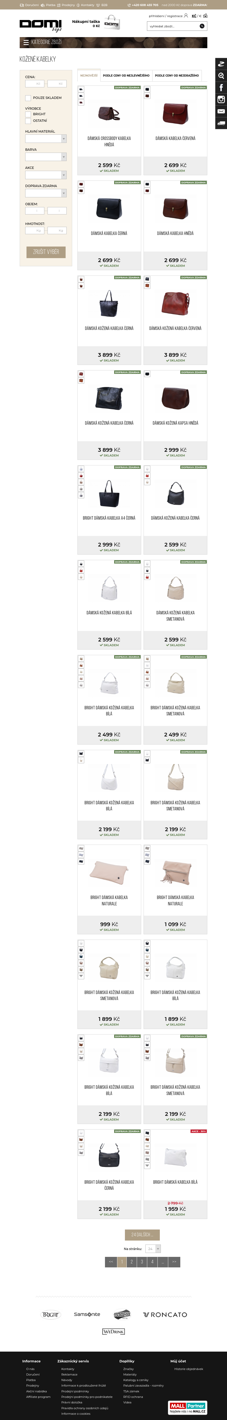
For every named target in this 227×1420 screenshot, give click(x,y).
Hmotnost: (35, 223)
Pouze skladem (47, 98)
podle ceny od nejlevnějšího (126, 75)
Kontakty (85, 5)
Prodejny (66, 5)
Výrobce (33, 108)
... (163, 1262)
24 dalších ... (142, 1235)
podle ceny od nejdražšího (177, 75)
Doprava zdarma (41, 186)
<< (111, 1262)
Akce (29, 167)
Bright (39, 114)
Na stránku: (133, 1249)
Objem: (31, 204)
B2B (101, 5)
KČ (194, 16)
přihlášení (156, 16)
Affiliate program (38, 1397)
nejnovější (89, 75)
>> (174, 1262)
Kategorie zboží (46, 42)
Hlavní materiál (40, 131)
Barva (30, 149)
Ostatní (40, 121)
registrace (175, 16)
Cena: (30, 77)
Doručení (29, 5)
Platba (48, 5)
